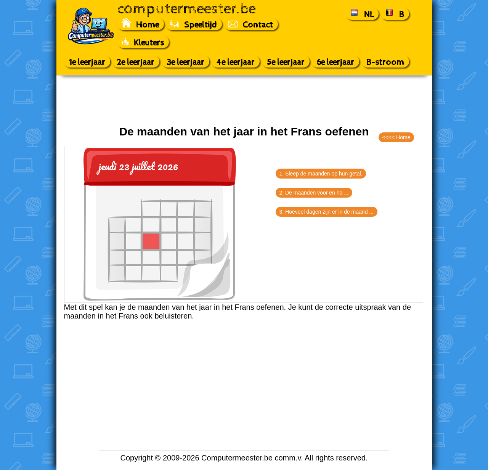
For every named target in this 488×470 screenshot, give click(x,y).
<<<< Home (396, 137)
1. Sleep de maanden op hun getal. (321, 174)
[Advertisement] (244, 100)
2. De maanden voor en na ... (313, 193)
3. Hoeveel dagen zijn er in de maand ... (326, 212)
